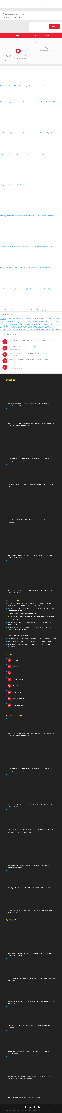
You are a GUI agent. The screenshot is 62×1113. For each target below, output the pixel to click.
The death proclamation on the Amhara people (23, 353)
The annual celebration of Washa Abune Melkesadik (24, 359)
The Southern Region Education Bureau (20, 366)
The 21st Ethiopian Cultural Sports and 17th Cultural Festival (27, 340)
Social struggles (18, 699)
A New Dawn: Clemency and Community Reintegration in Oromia (32, 638)
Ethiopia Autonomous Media (12, 14)
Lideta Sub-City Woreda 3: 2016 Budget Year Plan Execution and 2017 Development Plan (29, 321)
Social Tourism (17, 705)
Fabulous (15, 666)
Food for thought (18, 673)
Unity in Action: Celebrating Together (12, 323)
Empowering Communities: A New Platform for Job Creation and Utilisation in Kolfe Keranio (30, 329)
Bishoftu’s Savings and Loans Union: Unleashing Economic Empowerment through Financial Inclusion (30, 319)
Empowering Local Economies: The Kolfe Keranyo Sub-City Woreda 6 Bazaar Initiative (28, 327)
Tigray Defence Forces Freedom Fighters (18, 56)
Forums (23, 14)
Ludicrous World (18, 679)
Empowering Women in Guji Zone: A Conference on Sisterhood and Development (26, 324)
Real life (23, 58)
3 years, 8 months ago (46, 50)
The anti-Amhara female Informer (19, 347)
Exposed (15, 660)
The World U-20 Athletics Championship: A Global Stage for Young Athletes (24, 326)
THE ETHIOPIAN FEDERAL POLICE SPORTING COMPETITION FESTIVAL (30, 641)
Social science (17, 692)
